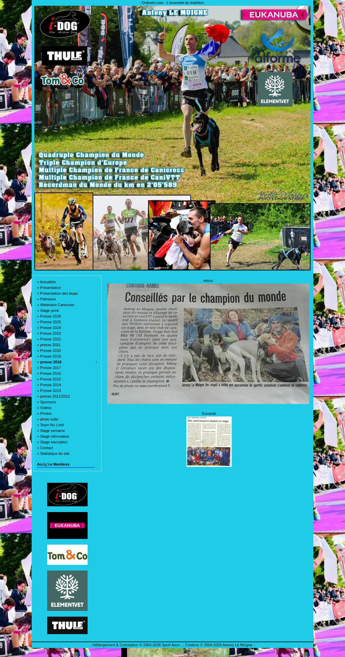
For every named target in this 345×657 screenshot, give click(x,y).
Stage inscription (53, 442)
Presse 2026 (50, 316)
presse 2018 (50, 362)
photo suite (49, 419)
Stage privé (49, 310)
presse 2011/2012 (55, 396)
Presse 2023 (50, 333)
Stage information (54, 436)
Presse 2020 (50, 351)
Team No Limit (52, 425)
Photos (46, 413)
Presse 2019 (50, 356)
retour (208, 281)
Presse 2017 (50, 368)
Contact (46, 448)
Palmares (48, 299)
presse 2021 (50, 345)
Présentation (50, 288)
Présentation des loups (59, 293)
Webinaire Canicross (57, 305)
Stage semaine (52, 431)
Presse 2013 (50, 391)
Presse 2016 (50, 373)
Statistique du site (54, 453)
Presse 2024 (50, 328)
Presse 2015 (50, 379)
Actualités (48, 282)
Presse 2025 (50, 322)
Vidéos (45, 408)
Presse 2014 (50, 385)
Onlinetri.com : (172, 3)
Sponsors (48, 402)
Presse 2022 (50, 339)
